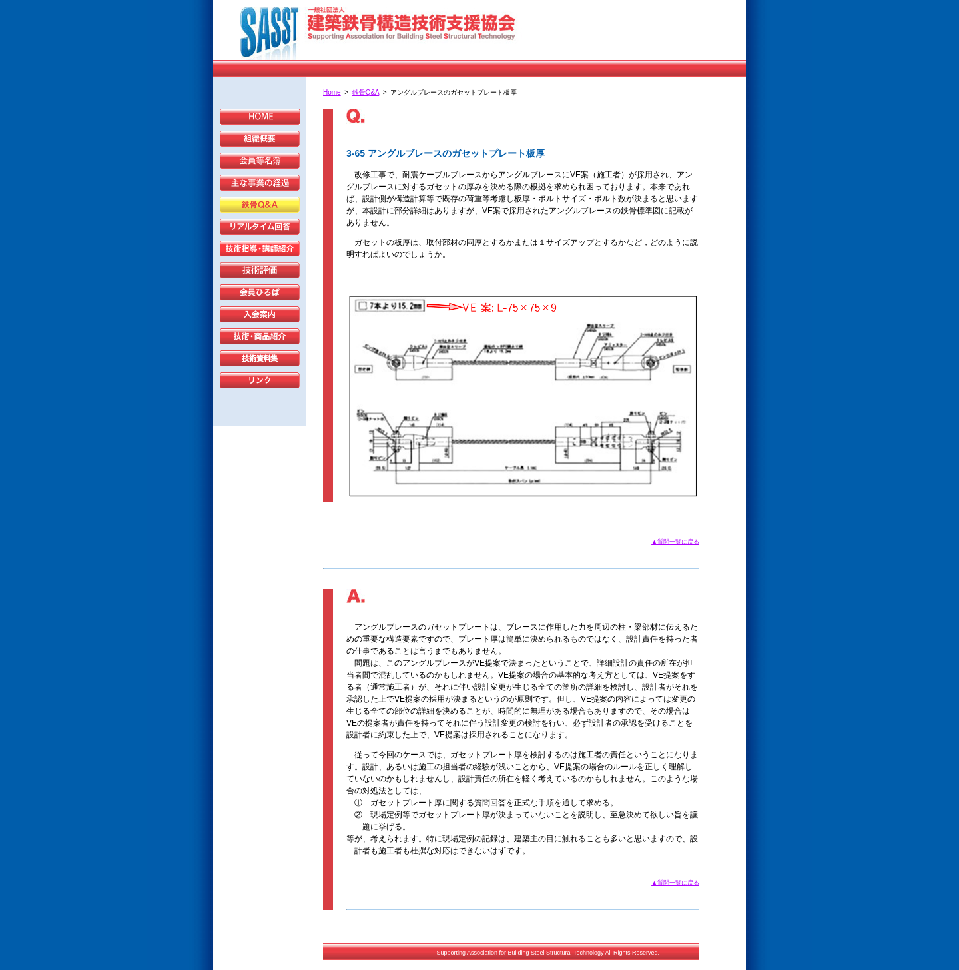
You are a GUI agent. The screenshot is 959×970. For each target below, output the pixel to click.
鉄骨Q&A (366, 92)
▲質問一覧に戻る (675, 541)
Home (332, 92)
